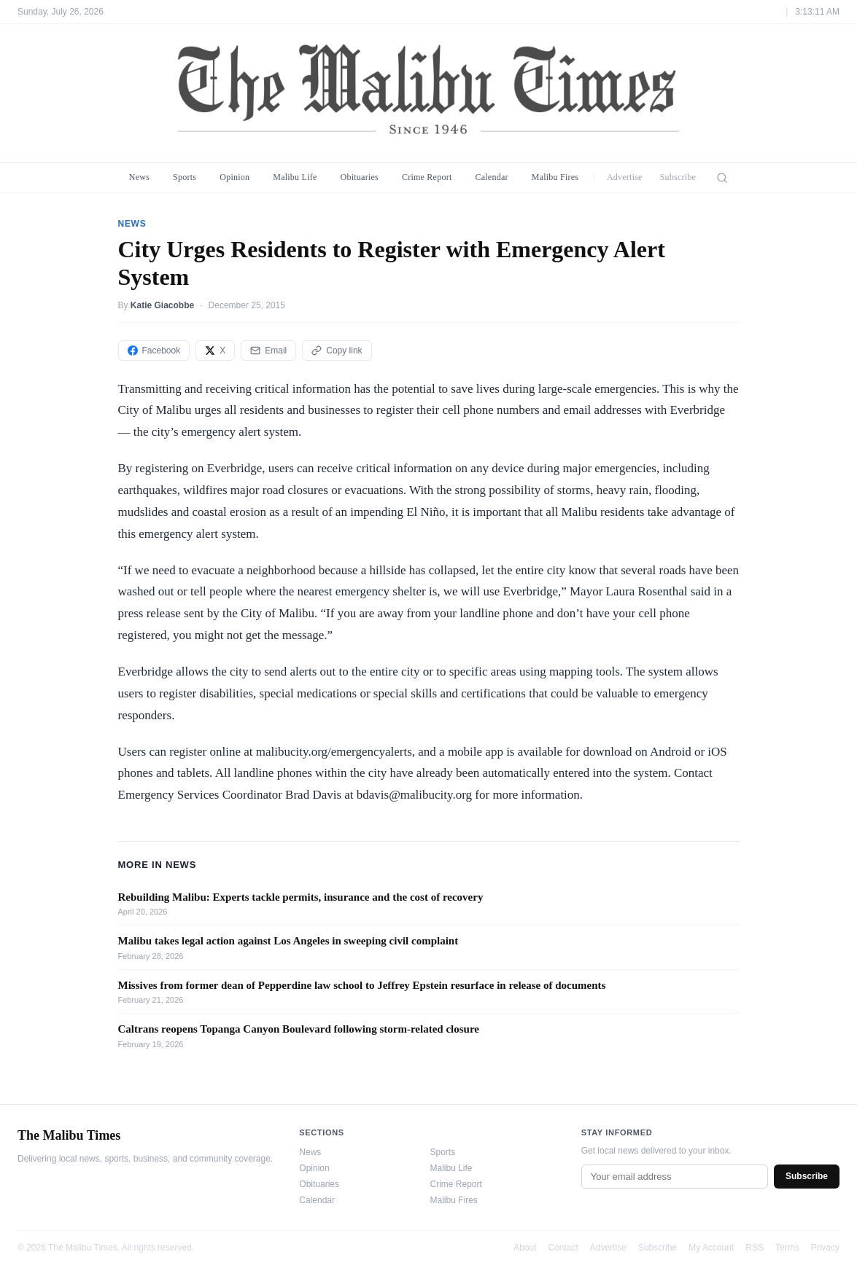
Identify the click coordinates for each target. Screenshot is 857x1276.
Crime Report (427, 177)
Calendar (491, 177)
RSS (754, 1247)
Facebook (154, 350)
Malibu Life (295, 177)
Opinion (234, 177)
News (139, 177)
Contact (563, 1247)
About (524, 1247)
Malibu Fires (555, 177)
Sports (184, 177)
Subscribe (678, 177)
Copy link (336, 350)
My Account (711, 1247)
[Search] (722, 177)
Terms (787, 1247)
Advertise (625, 177)
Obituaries (360, 177)
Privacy (825, 1247)
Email (268, 350)
